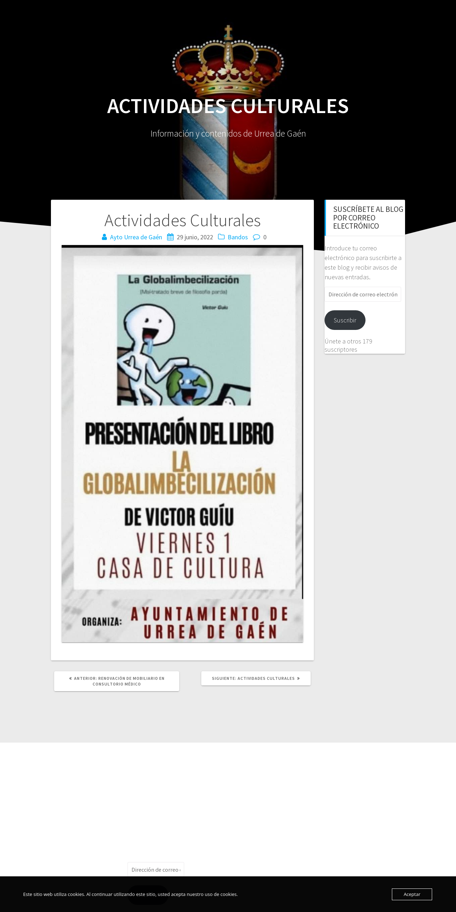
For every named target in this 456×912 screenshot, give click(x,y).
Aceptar (412, 894)
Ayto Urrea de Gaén (136, 237)
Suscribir (345, 320)
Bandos (238, 237)
